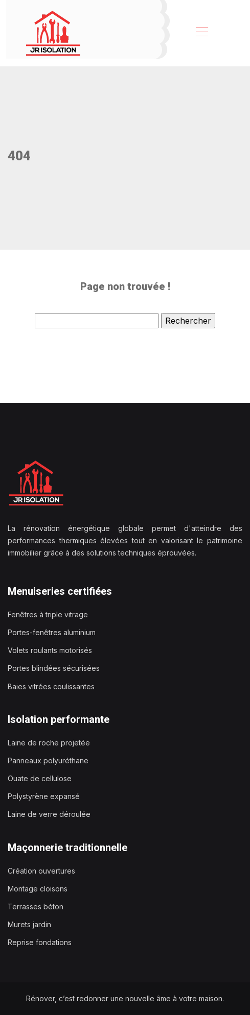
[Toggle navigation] (201, 33)
